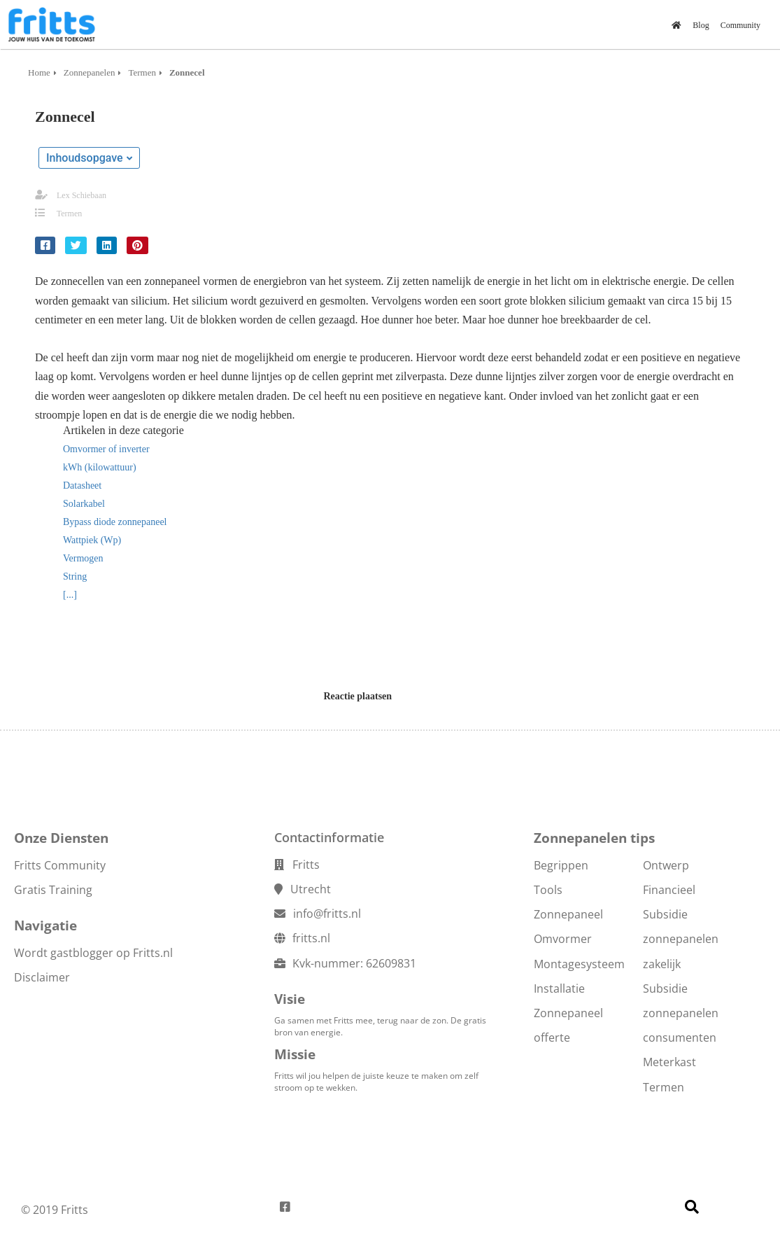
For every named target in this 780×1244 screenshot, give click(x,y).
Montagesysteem (579, 964)
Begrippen (561, 865)
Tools (548, 889)
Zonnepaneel (568, 914)
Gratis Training (53, 889)
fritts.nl (311, 938)
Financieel (669, 889)
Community (740, 25)
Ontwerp (666, 865)
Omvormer (563, 938)
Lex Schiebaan (81, 195)
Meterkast (669, 1062)
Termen (69, 213)
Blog (701, 25)
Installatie (559, 988)
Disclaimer (42, 977)
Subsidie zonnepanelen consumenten (680, 1013)
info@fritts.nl (327, 913)
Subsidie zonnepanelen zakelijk (680, 939)
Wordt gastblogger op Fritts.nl (93, 952)
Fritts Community (60, 865)
